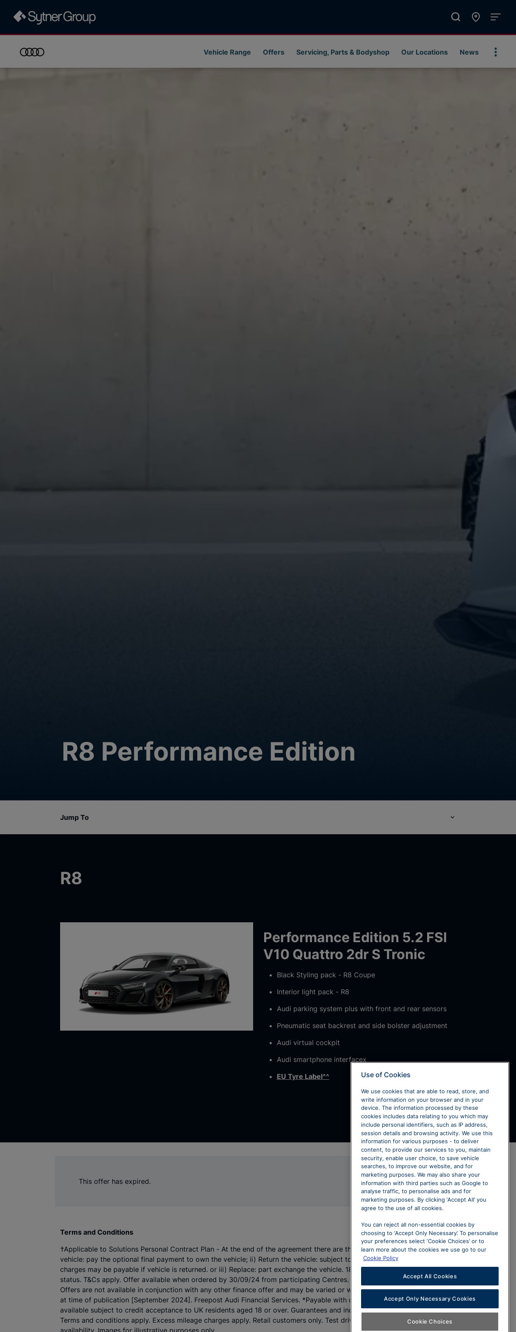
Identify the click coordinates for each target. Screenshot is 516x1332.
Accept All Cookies (430, 1305)
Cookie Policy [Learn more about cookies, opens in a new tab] (380, 1287)
